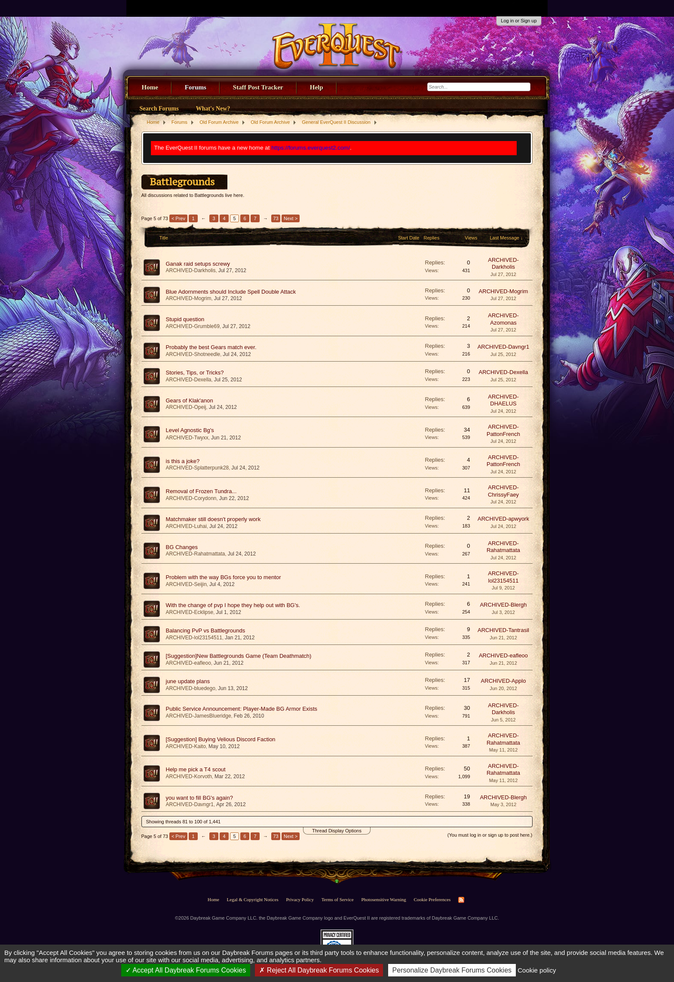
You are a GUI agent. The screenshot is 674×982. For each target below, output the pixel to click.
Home (150, 87)
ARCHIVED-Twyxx (187, 438)
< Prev (178, 218)
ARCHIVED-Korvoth (189, 776)
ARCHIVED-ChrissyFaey (503, 491)
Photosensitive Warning (383, 899)
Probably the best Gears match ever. (211, 347)
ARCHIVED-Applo (503, 681)
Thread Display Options (337, 830)
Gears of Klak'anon (189, 400)
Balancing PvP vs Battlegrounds (205, 630)
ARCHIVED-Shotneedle (193, 354)
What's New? (213, 108)
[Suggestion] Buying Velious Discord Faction (221, 739)
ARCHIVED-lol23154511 (503, 577)
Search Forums (159, 108)
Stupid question (185, 319)
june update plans (188, 681)
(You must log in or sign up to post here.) (490, 835)
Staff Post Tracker (258, 87)
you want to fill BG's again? (199, 798)
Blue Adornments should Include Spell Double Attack (231, 291)
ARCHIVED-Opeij (186, 407)
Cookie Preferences (432, 899)
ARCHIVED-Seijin (186, 584)
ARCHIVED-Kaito (186, 746)
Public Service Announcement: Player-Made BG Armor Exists (242, 709)
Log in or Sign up (518, 20)
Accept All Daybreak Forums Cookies (186, 970)
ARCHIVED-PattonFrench (503, 430)
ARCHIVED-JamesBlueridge (198, 716)
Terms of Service (338, 899)
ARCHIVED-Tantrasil (503, 630)
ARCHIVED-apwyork (503, 519)
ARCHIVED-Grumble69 (193, 326)
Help (316, 87)
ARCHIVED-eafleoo (188, 663)
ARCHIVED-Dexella (188, 380)
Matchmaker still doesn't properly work (213, 519)
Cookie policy (537, 970)
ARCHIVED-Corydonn (191, 498)
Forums (195, 87)
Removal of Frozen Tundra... (201, 491)
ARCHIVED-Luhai (186, 526)
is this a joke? (183, 461)
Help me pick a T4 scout (196, 769)
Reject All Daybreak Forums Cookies (319, 970)
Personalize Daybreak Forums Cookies (452, 970)
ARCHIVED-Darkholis (191, 270)
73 (275, 218)
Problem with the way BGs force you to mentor (223, 577)
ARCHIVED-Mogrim (188, 298)
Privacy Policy (299, 899)
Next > (290, 218)
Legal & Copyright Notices (253, 899)
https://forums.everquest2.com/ (310, 147)
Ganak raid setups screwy (198, 264)
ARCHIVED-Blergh (503, 604)
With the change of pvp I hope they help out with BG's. (233, 605)
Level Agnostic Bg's (190, 430)
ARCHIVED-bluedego (190, 688)
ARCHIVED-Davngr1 (504, 347)
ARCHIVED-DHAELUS (503, 400)
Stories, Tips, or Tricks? (195, 372)
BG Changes (182, 547)
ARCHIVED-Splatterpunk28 (197, 468)
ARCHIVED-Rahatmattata (195, 554)
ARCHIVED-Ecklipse (190, 612)
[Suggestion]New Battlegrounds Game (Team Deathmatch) (239, 656)
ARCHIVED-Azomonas (503, 319)
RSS (461, 900)
